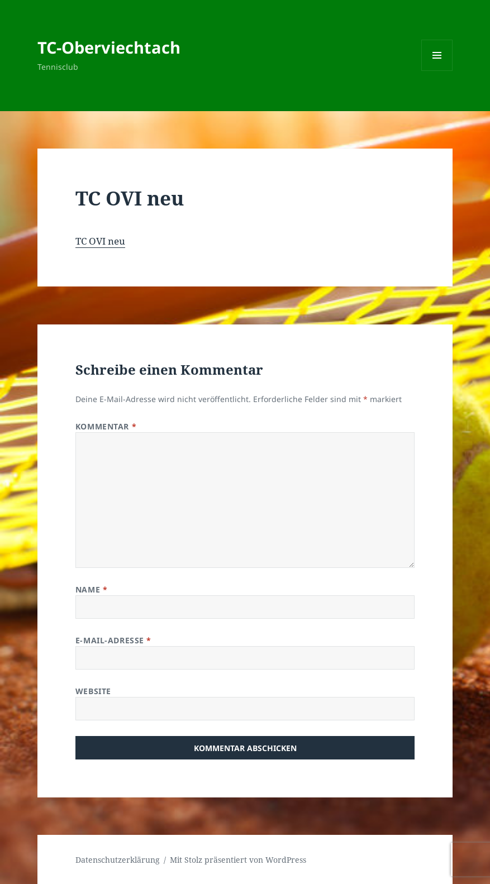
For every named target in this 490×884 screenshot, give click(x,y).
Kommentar (105, 426)
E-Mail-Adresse (113, 640)
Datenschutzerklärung (117, 859)
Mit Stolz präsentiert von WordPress (238, 859)
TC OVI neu (100, 241)
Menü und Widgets (437, 70)
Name (91, 589)
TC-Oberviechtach (108, 47)
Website (93, 691)
